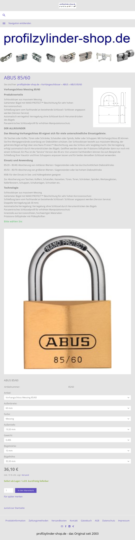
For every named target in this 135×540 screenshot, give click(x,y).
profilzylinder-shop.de (28, 84)
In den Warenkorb (26, 490)
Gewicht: (8, 435)
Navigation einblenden (19, 23)
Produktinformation (15, 520)
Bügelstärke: (10, 446)
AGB (97, 520)
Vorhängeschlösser (51, 84)
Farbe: (7, 414)
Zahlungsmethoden (38, 520)
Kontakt (74, 520)
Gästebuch (86, 520)
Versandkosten (59, 520)
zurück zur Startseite (14, 508)
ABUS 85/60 (76, 84)
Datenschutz (108, 520)
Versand (25, 475)
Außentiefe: (9, 424)
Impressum (124, 520)
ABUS (65, 84)
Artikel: (7, 392)
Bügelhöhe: (9, 456)
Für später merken (13, 496)
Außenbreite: (10, 403)
